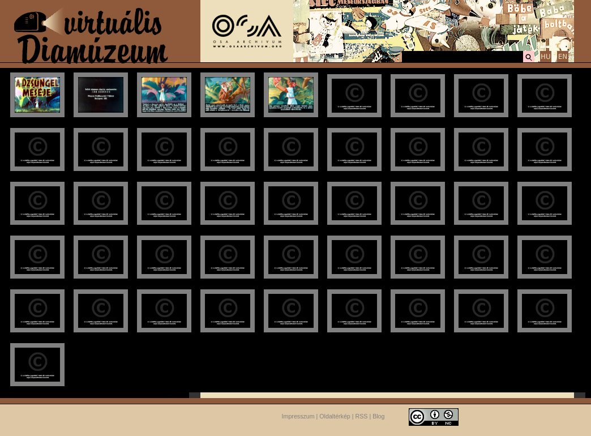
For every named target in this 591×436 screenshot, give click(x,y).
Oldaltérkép (334, 416)
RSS (362, 416)
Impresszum (298, 416)
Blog (378, 416)
